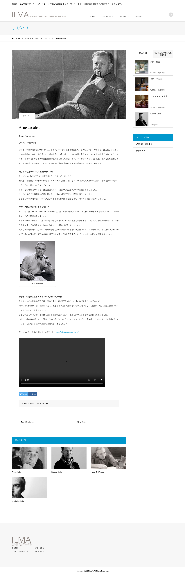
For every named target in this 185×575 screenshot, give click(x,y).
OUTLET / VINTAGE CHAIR (163, 54)
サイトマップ (39, 551)
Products (139, 16)
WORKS (124, 16)
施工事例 (143, 53)
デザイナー (27, 116)
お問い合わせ (39, 548)
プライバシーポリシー (20, 551)
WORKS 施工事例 (144, 144)
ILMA (32, 403)
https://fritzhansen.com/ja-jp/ (67, 332)
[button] (112, 17)
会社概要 (15, 548)
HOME (92, 16)
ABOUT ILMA (107, 16)
